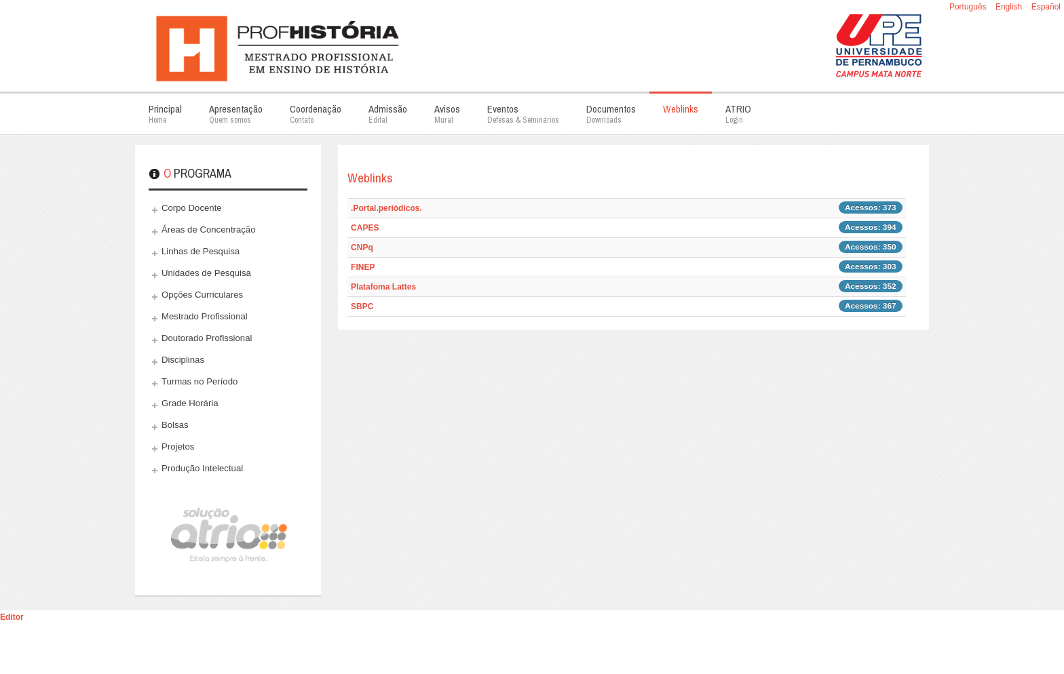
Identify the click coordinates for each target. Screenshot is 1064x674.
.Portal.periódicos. (386, 208)
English (1010, 7)
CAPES (365, 228)
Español (1046, 7)
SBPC (362, 306)
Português (969, 7)
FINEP (363, 267)
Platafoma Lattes (383, 287)
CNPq (362, 247)
